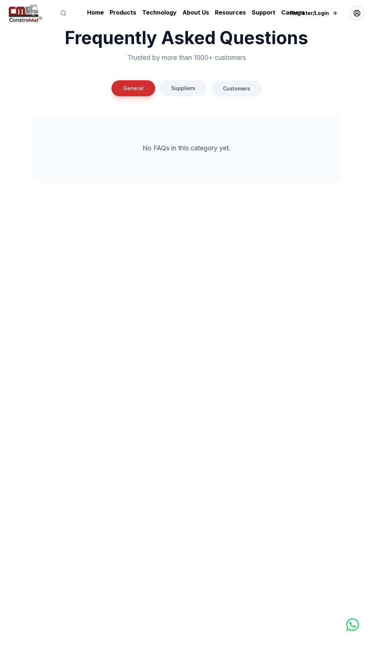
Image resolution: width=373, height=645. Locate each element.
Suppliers (183, 89)
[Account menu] (357, 13)
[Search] (63, 13)
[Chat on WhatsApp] (333, 624)
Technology (159, 12)
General (133, 88)
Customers (236, 93)
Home (95, 12)
